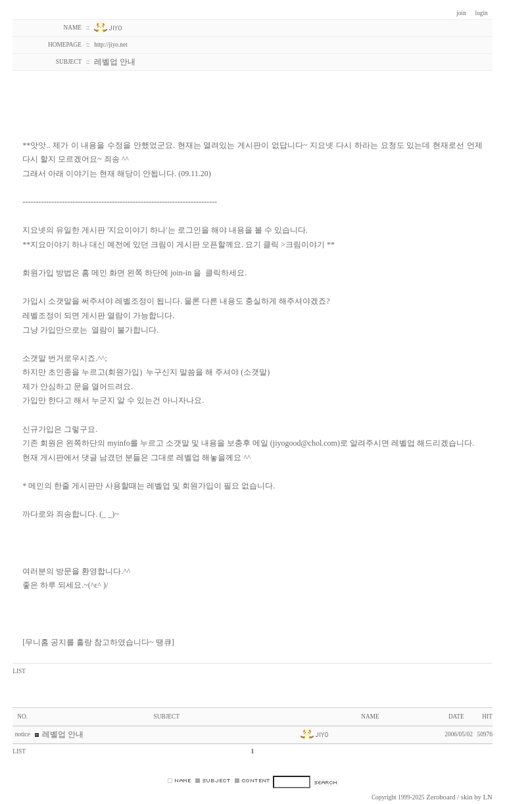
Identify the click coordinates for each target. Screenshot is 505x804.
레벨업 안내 (63, 734)
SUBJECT (167, 716)
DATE (456, 716)
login (481, 13)
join (461, 13)
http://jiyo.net (111, 44)
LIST (19, 671)
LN (488, 797)
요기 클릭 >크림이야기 (285, 244)
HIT (487, 716)
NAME (370, 716)
